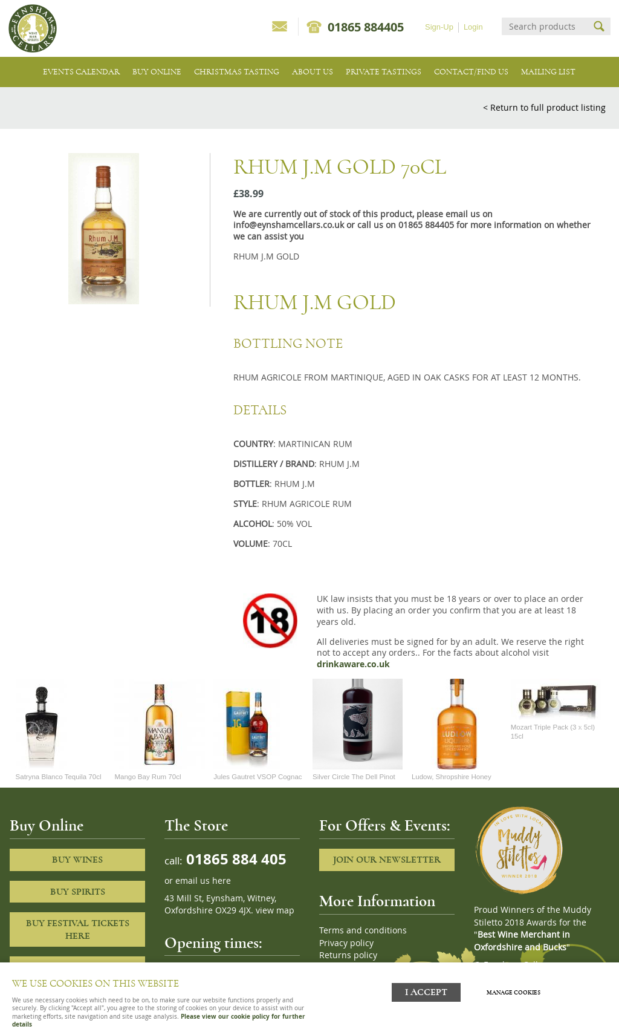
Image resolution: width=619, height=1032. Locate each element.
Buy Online (156, 71)
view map (275, 910)
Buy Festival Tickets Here (77, 929)
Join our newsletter (387, 859)
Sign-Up (439, 26)
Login (473, 26)
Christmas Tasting (236, 71)
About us (312, 71)
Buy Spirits (77, 891)
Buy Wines (77, 859)
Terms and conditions (363, 930)
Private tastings (383, 71)
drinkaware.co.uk (353, 664)
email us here (203, 880)
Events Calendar (81, 71)
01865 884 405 (235, 859)
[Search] (545, 26)
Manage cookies (515, 991)
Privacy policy (346, 943)
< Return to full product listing (544, 107)
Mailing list (548, 71)
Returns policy (348, 955)
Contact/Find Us (471, 71)
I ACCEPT (426, 991)
